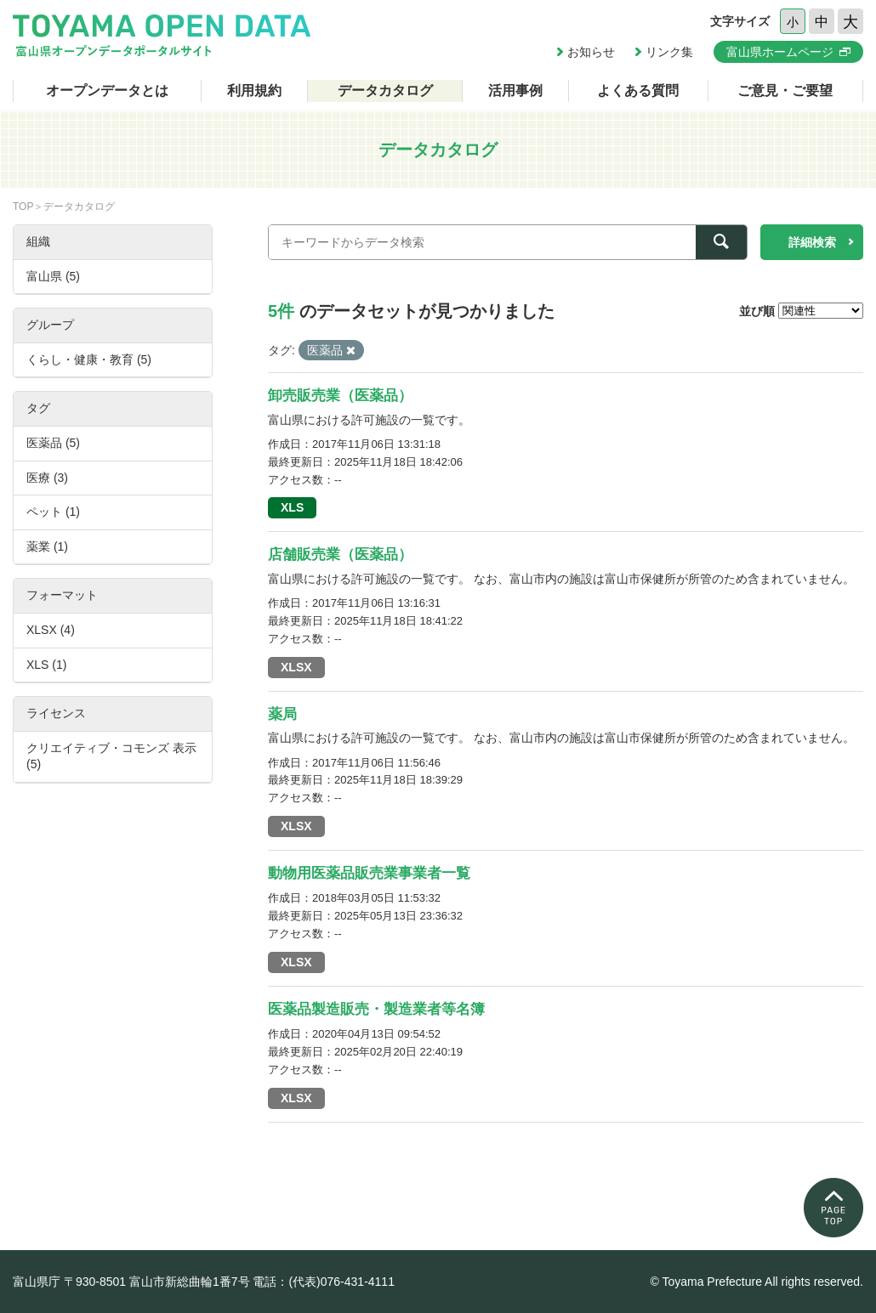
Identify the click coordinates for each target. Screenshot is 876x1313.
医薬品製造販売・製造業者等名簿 (376, 1009)
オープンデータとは (107, 90)
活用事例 (515, 90)
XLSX (296, 667)
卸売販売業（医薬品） (340, 396)
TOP (23, 206)
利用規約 (254, 90)
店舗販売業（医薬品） (340, 554)
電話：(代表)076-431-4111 (324, 1281)
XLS (292, 507)
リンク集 (669, 52)
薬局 (282, 714)
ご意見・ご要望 (785, 90)
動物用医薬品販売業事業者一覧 (369, 873)
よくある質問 (638, 90)
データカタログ (385, 90)
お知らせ (591, 52)
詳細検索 (812, 242)
